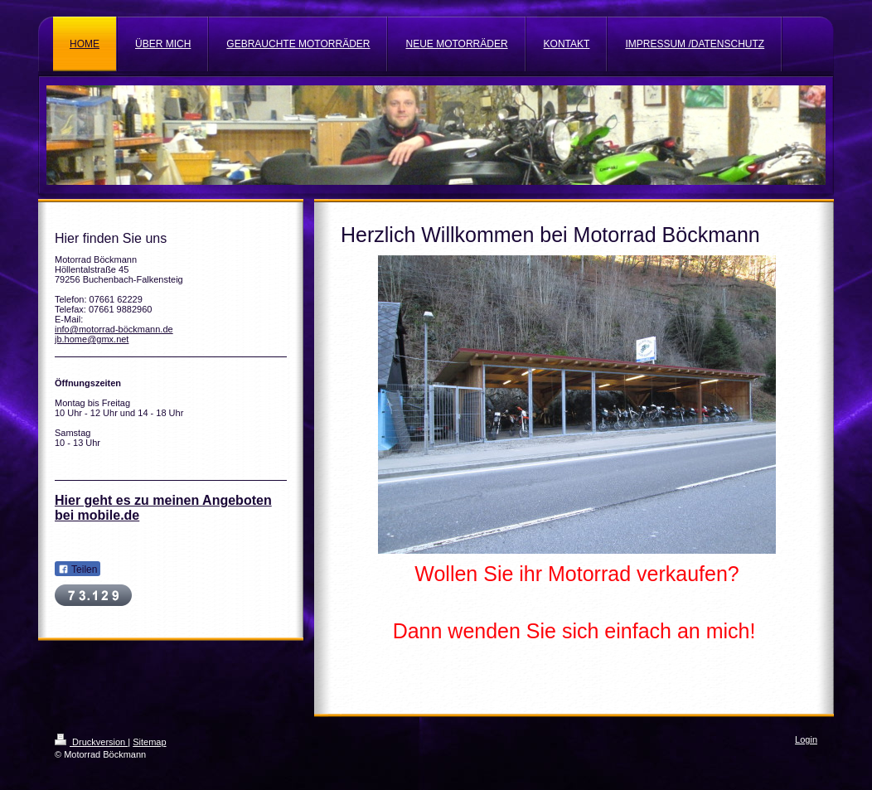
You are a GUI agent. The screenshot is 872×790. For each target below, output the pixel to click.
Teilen (77, 569)
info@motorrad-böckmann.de (114, 329)
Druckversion (91, 742)
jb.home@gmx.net (91, 339)
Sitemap (149, 742)
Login (806, 739)
